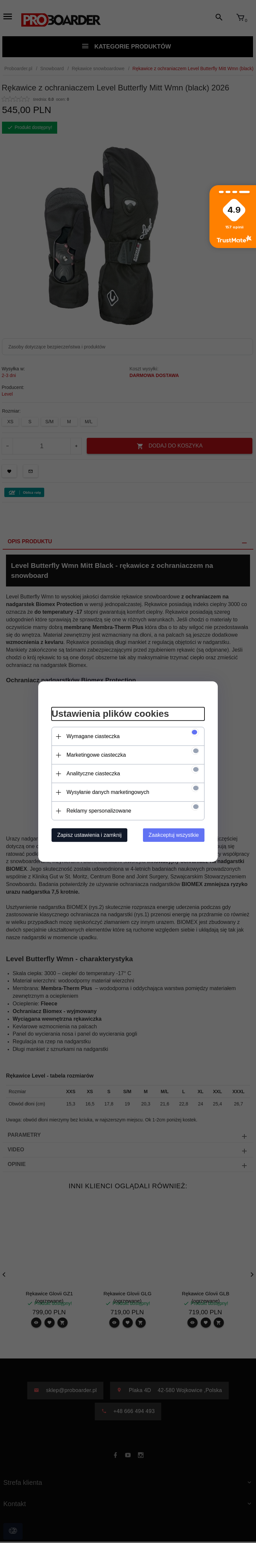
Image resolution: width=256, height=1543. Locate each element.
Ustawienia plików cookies (110, 714)
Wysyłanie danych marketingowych (107, 792)
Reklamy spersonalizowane (98, 811)
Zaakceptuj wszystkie (174, 835)
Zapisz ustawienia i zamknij (89, 835)
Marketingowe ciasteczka (96, 755)
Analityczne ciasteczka (93, 773)
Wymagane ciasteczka (93, 736)
